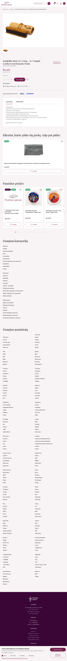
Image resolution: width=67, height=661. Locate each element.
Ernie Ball (37, 393)
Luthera (37, 446)
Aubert (37, 347)
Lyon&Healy (6, 460)
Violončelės (6, 256)
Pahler (36, 487)
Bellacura (5, 361)
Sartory (37, 520)
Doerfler (5, 388)
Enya (36, 390)
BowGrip (37, 361)
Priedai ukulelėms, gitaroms (10, 312)
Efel (4, 398)
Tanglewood (38, 547)
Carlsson (5, 368)
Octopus (5, 487)
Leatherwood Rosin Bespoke (42, 441)
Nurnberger (38, 480)
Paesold (5, 499)
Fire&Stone (6, 402)
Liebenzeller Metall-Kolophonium (43, 443)
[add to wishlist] (27, 79)
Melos (36, 465)
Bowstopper (38, 364)
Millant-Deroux (7, 470)
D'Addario (37, 371)
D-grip (36, 373)
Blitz (36, 354)
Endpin (37, 388)
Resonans (37, 514)
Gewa (4, 415)
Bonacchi (37, 356)
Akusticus (5, 347)
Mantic (37, 455)
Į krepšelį (20, 79)
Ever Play (37, 395)
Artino (36, 344)
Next (63, 209)
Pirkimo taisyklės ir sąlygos (33, 637)
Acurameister (6, 344)
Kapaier (37, 427)
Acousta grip (6, 342)
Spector (5, 537)
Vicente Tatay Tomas (41, 564)
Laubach (37, 436)
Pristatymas (19, 102)
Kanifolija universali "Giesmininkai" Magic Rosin (33, 211)
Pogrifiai (5, 280)
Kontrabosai (6, 258)
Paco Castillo (6, 497)
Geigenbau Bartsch (8, 407)
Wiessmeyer (6, 581)
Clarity (5, 376)
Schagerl (37, 525)
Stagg (4, 540)
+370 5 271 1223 (24, 86)
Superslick (37, 542)
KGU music (6, 436)
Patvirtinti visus (58, 649)
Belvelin (5, 364)
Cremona (37, 368)
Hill (4, 424)
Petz (4, 503)
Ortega (5, 492)
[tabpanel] (13, 207)
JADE (4, 429)
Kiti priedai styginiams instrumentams (13, 291)
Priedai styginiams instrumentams (12, 261)
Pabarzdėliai (6, 266)
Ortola (4, 494)
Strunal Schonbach (40, 537)
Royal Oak (5, 520)
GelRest (5, 412)
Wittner (5, 584)
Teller (36, 550)
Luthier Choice (7, 453)
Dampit (37, 376)
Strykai (5, 269)
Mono (4, 482)
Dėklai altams (6, 300)
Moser (36, 470)
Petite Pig (37, 499)
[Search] (49, 3)
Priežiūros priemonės (8, 288)
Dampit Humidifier (40, 378)
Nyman (37, 482)
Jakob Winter (6, 432)
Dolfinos (5, 390)
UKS (4, 567)
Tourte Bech (6, 564)
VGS (36, 562)
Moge (4, 480)
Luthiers (5, 455)
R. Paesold (37, 509)
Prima (4, 514)
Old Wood (5, 489)
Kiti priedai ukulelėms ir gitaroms (11, 318)
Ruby (4, 523)
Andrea (37, 339)
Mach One (5, 463)
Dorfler (5, 393)
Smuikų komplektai (8, 251)
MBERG (37, 460)
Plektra (5, 509)
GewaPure (38, 402)
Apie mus (33, 631)
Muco (36, 472)
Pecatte (37, 492)
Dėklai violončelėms (8, 302)
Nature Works (38, 477)
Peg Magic (38, 497)
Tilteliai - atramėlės (8, 285)
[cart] (54, 3)
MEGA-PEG (38, 463)
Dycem (5, 395)
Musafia (37, 475)
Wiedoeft (5, 579)
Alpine (36, 337)
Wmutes (37, 571)
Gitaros (5, 307)
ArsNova (37, 342)
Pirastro (5, 506)
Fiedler (37, 398)
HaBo (36, 415)
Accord (5, 339)
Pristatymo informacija (33, 633)
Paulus (36, 489)
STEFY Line (6, 542)
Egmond (37, 385)
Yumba (37, 576)
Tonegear (5, 562)
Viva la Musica (6, 571)
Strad (4, 547)
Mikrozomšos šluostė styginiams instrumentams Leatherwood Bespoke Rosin (27, 163)
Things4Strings (7, 554)
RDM (36, 511)
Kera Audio (38, 432)
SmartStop (38, 533)
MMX (4, 475)
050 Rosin (5, 337)
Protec (37, 503)
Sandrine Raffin (7, 531)
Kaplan (37, 429)
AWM (4, 354)
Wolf (36, 574)
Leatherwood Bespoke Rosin (57, 62)
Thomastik (6, 557)
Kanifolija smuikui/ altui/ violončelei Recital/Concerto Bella (12, 211)
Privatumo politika (33, 635)
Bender (37, 351)
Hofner (5, 427)
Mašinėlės (5, 278)
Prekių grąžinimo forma (33, 639)
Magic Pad (5, 465)
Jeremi (37, 419)
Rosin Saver (38, 516)
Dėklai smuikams (7, 296)
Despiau (37, 381)
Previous (4, 209)
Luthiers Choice (7, 458)
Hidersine (5, 421)
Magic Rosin (38, 453)
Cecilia (5, 371)
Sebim (36, 528)
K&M (36, 421)
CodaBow (5, 381)
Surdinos (5, 275)
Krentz (4, 441)
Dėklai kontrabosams (8, 305)
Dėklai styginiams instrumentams (12, 293)
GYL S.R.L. (37, 412)
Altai (4, 253)
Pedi (36, 494)
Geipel (4, 410)
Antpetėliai (6, 263)
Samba (5, 528)
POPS (4, 511)
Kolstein (5, 438)
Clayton (5, 378)
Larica (4, 446)
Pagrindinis (5, 9)
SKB (36, 531)
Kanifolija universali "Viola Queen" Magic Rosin (53, 211)
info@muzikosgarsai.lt (10, 86)
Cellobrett (5, 373)
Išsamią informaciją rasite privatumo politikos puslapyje (15, 658)
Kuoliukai (5, 283)
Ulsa (36, 559)
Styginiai (11, 9)
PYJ (36, 506)
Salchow (5, 525)
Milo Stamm (6, 472)
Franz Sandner (7, 405)
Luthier (37, 448)
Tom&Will (5, 559)
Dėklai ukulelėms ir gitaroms (10, 315)
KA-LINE (37, 424)
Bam (4, 356)
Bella (4, 359)
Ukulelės (5, 310)
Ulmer (36, 557)
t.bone (36, 545)
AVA (4, 351)
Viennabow (38, 567)
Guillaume (37, 407)
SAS (36, 523)
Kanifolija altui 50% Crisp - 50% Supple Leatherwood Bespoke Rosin (30, 9)
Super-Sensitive (39, 540)
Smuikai (5, 248)
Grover (37, 405)
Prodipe (5, 516)
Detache (5, 385)
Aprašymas (9, 102)
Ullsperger (37, 554)
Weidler (5, 576)
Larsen (4, 448)
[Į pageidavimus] (62, 141)
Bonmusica (38, 359)
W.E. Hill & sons (7, 574)
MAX (36, 458)
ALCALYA (37, 334)
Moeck (4, 477)
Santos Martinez (7, 533)
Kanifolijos (6, 273)
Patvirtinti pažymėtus (58, 655)
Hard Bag (5, 419)
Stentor (5, 545)
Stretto (5, 550)
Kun (4, 443)
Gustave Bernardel (40, 410)
